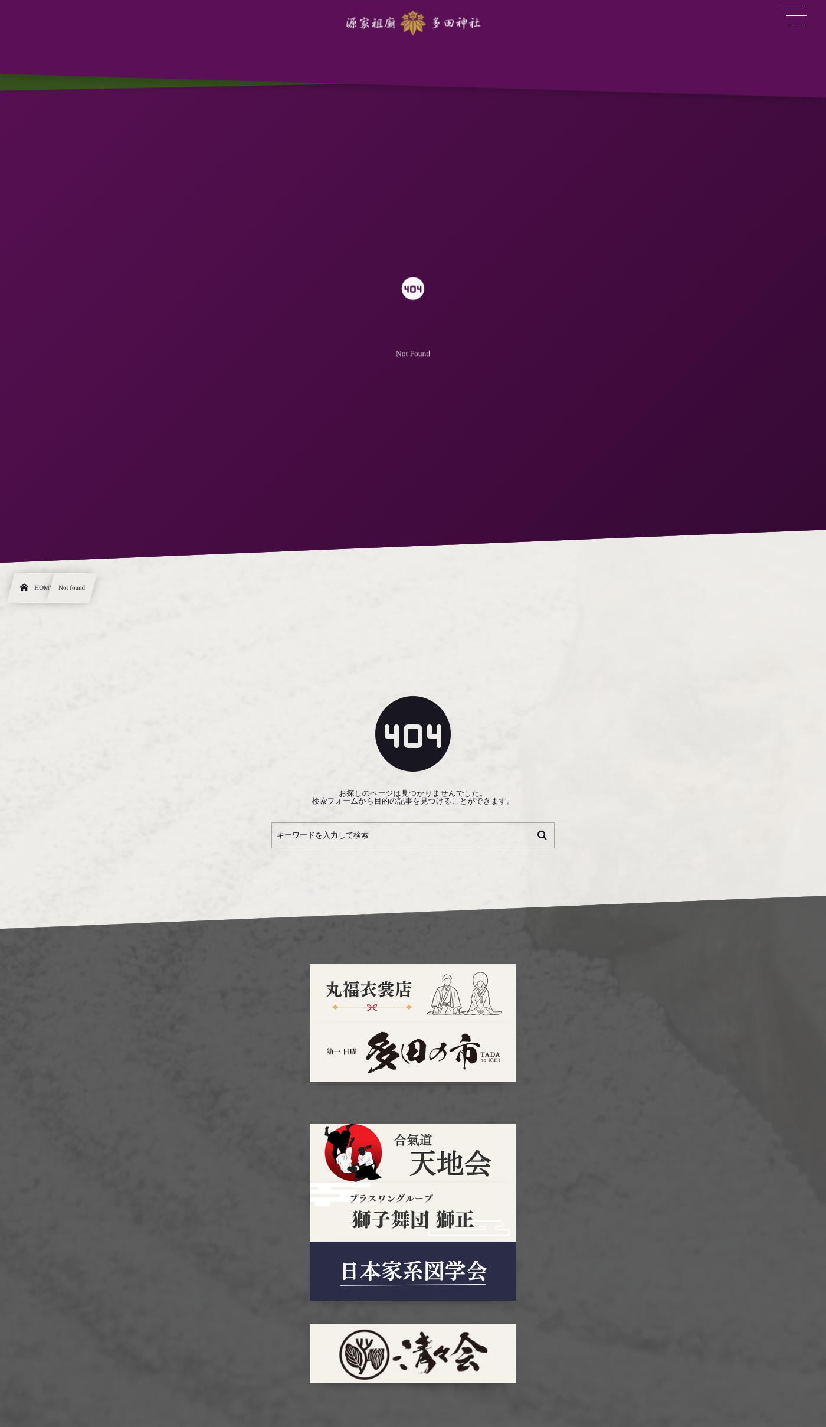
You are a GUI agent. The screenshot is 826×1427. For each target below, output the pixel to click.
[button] (795, 16)
